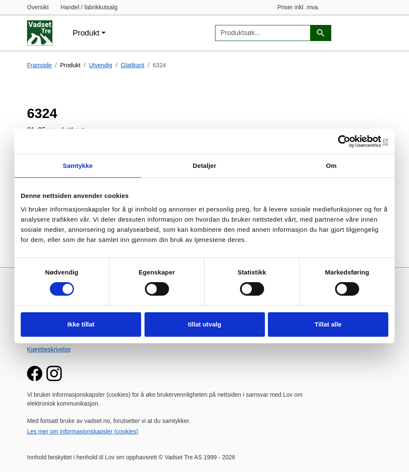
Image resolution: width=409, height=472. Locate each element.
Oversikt (38, 7)
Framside (39, 65)
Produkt (86, 32)
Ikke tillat (80, 324)
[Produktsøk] (320, 33)
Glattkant (133, 65)
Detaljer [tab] (204, 165)
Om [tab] (331, 165)
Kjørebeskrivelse (49, 349)
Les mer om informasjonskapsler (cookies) (82, 431)
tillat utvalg (204, 324)
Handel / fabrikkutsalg (88, 7)
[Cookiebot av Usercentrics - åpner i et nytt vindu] (351, 141)
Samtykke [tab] (78, 165)
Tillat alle (328, 324)
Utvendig (100, 65)
